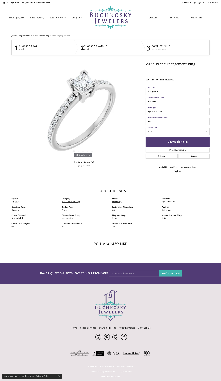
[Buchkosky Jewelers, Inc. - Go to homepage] (110, 305)
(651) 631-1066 (84, 166)
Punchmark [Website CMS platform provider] (115, 377)
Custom (153, 17)
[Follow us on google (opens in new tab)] (115, 337)
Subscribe (170, 273)
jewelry (13, 36)
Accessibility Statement (125, 366)
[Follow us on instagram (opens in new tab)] (98, 337)
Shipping (161, 156)
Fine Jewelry (37, 17)
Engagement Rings (25, 36)
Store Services (88, 327)
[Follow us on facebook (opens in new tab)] (124, 337)
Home (74, 327)
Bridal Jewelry (16, 17)
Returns (194, 156)
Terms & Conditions (107, 366)
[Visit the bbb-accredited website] (98, 353)
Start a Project (107, 327)
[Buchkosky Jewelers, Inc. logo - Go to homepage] (111, 17)
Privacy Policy (92, 366)
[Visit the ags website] (79, 353)
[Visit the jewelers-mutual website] (131, 353)
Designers (76, 17)
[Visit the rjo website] (147, 353)
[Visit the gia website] (113, 353)
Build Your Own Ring (42, 36)
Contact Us (144, 327)
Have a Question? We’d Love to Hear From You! (74, 273)
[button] (186, 2)
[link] (11, 2)
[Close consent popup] (59, 376)
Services (174, 17)
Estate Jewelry (58, 17)
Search (21, 49)
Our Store (196, 17)
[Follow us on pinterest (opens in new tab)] (107, 337)
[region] (83, 113)
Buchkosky (116, 202)
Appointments (127, 327)
